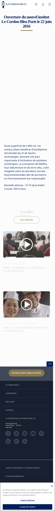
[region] (27, 496)
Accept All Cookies (27, 507)
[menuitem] (36, 4)
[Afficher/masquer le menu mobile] (49, 4)
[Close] (52, 486)
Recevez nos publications (26, 373)
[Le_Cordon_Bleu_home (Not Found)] (14, 4)
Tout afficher (26, 219)
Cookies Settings (27, 500)
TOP (50, 364)
